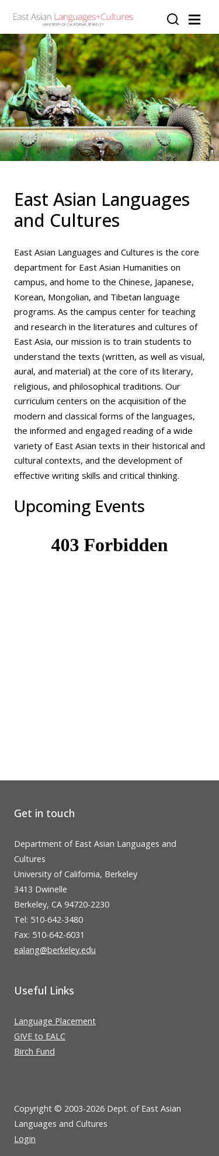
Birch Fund (34, 1051)
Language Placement (55, 1021)
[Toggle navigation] (194, 19)
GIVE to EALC (39, 1036)
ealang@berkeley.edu (55, 949)
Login (25, 1138)
